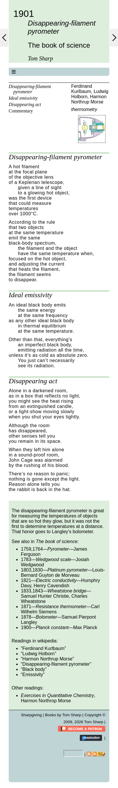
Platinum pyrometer (68, 569)
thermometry (84, 109)
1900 (26, 627)
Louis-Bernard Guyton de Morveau (63, 572)
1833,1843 (32, 590)
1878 (26, 617)
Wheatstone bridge (67, 590)
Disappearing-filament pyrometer (30, 89)
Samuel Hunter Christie (45, 596)
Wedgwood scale (53, 559)
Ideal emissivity (23, 98)
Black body (33, 669)
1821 (26, 580)
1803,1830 (32, 569)
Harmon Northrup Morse (89, 99)
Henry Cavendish (51, 585)
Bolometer (46, 617)
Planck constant (52, 627)
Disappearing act (25, 104)
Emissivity (32, 674)
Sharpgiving (31, 715)
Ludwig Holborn (38, 653)
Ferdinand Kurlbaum (81, 89)
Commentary (21, 110)
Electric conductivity (56, 580)
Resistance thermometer (61, 606)
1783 (26, 559)
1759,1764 (32, 549)
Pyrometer (58, 549)
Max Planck (85, 627)
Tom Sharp (93, 722)
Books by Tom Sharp (63, 715)
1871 (26, 606)
